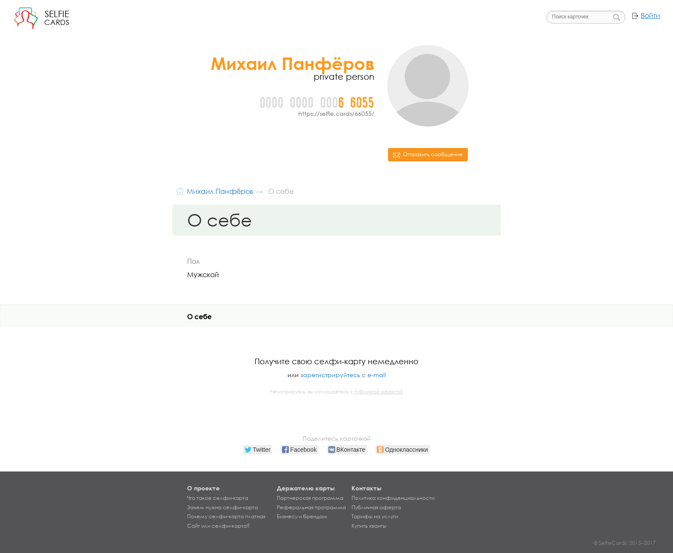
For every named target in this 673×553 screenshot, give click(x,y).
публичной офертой (378, 391)
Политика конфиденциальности (393, 498)
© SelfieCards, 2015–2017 (625, 543)
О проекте (203, 488)
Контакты (367, 488)
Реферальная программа (311, 507)
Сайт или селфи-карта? (218, 526)
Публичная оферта (376, 507)
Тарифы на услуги (375, 516)
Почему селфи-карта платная (226, 516)
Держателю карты (306, 488)
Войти (650, 15)
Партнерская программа (310, 498)
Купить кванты (369, 526)
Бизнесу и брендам (302, 516)
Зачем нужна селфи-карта (222, 507)
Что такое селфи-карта (217, 498)
